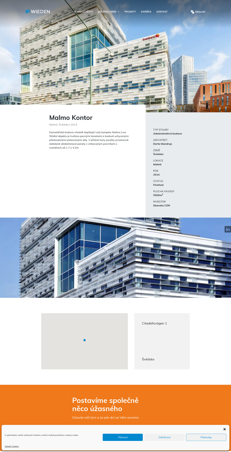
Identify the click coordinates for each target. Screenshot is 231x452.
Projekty (130, 11)
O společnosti (83, 11)
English (200, 11)
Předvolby (206, 437)
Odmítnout (164, 437)
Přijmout (123, 437)
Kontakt (162, 11)
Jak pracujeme (107, 11)
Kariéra (146, 11)
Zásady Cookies (12, 446)
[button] (224, 428)
